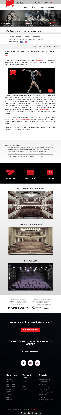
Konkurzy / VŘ (42, 384)
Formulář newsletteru (30, 351)
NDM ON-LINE (10, 387)
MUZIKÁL (51, 7)
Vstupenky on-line (30, 330)
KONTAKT (9, 399)
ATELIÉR (9, 394)
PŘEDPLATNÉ (30, 178)
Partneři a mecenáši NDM (46, 392)
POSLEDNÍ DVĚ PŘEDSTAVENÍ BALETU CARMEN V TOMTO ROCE (26, 156)
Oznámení (41, 397)
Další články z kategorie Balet (13, 145)
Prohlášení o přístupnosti (45, 399)
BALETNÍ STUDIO (13, 42)
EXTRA (8, 392)
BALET (43, 7)
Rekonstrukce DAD (44, 381)
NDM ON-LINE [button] (37, 3)
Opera (40, 46)
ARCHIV (8, 397)
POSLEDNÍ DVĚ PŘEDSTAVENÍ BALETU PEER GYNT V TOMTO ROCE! (27, 151)
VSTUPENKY (11, 178)
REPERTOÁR (27, 37)
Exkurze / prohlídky (44, 389)
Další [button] (46, 2)
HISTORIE (41, 39)
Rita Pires (18, 119)
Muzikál (56, 46)
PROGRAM (18, 37)
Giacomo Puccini (29, 25)
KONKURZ (11, 37)
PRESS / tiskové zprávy (45, 379)
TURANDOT (29, 24)
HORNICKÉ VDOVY (6, 24)
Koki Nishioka (26, 119)
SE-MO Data (34, 409)
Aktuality (34, 46)
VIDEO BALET (33, 39)
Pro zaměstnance (43, 394)
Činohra (45, 46)
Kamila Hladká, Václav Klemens (7, 25)
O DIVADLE (9, 389)
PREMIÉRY (36, 37)
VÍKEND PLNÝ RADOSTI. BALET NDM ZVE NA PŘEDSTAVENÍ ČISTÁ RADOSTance (30, 154)
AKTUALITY (23, 39)
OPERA (26, 7)
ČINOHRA (35, 7)
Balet (50, 46)
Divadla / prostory (43, 387)
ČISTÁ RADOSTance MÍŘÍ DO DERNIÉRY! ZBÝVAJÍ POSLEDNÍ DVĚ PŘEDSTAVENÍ (30, 147)
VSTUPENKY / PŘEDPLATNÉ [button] (20, 3)
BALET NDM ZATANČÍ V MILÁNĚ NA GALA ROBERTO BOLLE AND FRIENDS (28, 149)
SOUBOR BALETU (13, 39)
